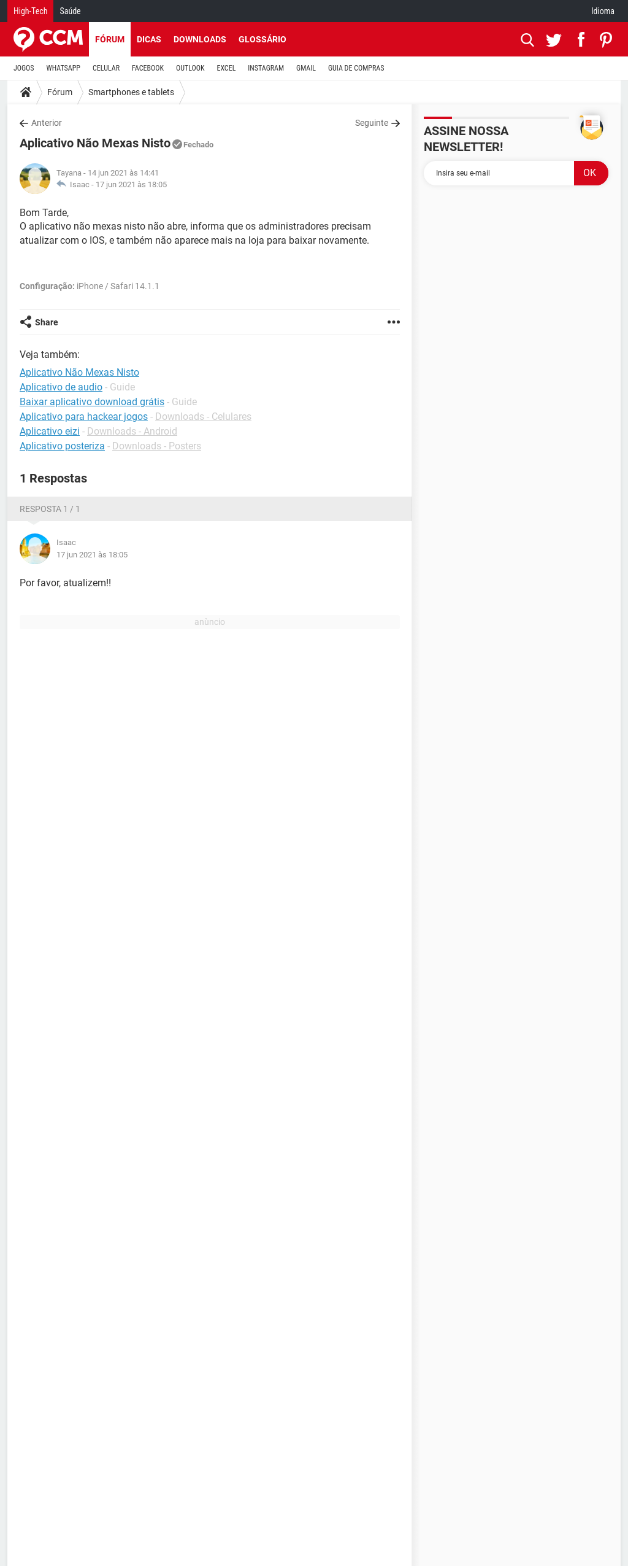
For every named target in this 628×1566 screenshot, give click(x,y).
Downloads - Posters (156, 446)
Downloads (200, 39)
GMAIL (306, 68)
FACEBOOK (148, 68)
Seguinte (371, 123)
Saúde (69, 11)
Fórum (109, 39)
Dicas (149, 39)
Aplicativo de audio (61, 387)
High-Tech (30, 11)
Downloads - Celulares (203, 416)
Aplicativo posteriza (62, 446)
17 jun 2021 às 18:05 (131, 184)
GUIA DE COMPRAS (356, 68)
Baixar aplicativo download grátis (92, 402)
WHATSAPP (63, 68)
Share (46, 322)
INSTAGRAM (266, 68)
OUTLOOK (190, 68)
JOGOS (23, 68)
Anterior (46, 123)
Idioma (603, 11)
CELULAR (106, 68)
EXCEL (226, 68)
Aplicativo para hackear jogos (84, 416)
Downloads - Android (132, 431)
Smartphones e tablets (131, 92)
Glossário (262, 39)
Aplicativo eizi (50, 431)
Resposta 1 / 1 (50, 509)
